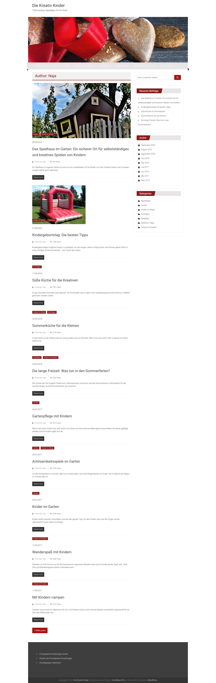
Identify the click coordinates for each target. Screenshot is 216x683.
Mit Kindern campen (48, 597)
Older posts (40, 630)
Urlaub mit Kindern (50, 357)
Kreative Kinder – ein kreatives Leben (52, 66)
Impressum (166, 66)
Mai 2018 (145, 163)
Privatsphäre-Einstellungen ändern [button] (53, 654)
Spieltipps (51, 220)
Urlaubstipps (121, 66)
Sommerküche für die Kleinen (55, 326)
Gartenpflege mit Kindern (52, 416)
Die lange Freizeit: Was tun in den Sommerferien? (71, 371)
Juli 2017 (145, 167)
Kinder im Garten (45, 507)
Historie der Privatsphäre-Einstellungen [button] (55, 658)
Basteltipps (145, 201)
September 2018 (148, 154)
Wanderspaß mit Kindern (51, 552)
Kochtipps (104, 66)
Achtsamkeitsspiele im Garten (56, 461)
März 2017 (145, 180)
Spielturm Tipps (147, 223)
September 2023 (148, 145)
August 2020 (146, 149)
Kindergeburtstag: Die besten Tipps (60, 235)
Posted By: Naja (40, 162)
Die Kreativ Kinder (48, 5)
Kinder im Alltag (47, 134)
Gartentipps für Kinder (144, 66)
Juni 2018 (145, 158)
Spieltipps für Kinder (83, 66)
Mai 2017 (145, 176)
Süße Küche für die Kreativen (55, 280)
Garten (35, 134)
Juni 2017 (145, 171)
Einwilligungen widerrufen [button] (50, 663)
